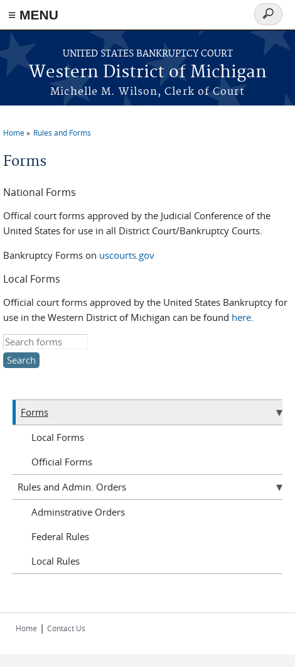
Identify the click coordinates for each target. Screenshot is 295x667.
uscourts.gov (126, 255)
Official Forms (61, 461)
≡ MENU (33, 15)
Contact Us (66, 628)
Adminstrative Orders (78, 512)
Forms (34, 412)
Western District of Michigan (148, 72)
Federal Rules (60, 536)
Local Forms (57, 437)
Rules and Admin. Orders (72, 486)
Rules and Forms (62, 132)
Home (13, 132)
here (241, 317)
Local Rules (55, 561)
